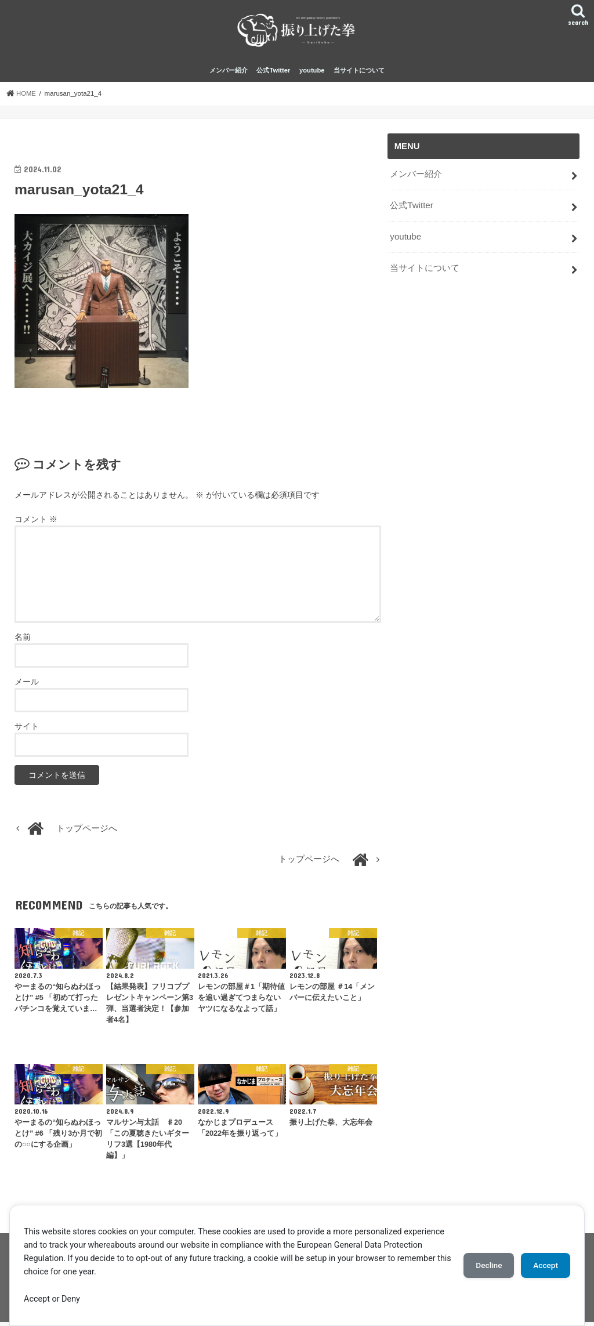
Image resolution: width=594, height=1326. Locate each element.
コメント (36, 523)
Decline (482, 1265)
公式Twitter (273, 74)
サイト (27, 730)
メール (27, 685)
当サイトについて (359, 74)
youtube (312, 74)
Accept (543, 1265)
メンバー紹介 (228, 74)
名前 (23, 641)
